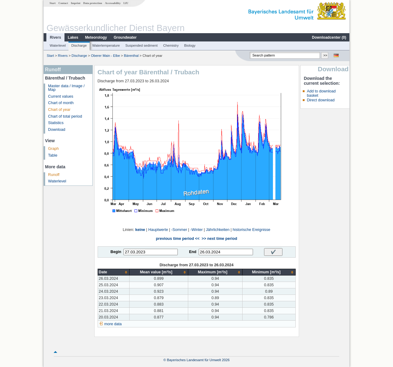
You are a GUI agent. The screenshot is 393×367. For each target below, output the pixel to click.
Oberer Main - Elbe (105, 55)
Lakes (73, 37)
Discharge (79, 45)
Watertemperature (106, 45)
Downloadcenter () (329, 37)
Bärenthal (131, 55)
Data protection (92, 3)
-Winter (196, 230)
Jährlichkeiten (218, 230)
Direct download (320, 100)
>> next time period (219, 238)
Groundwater (125, 37)
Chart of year (59, 109)
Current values (60, 96)
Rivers (55, 37)
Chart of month (61, 103)
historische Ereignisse (251, 230)
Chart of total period (65, 116)
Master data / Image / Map (66, 88)
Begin (116, 252)
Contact (63, 3)
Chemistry (170, 45)
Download (56, 129)
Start (52, 3)
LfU (125, 3)
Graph (53, 148)
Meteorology (96, 37)
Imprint (75, 3)
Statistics (56, 123)
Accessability (113, 3)
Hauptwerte (158, 230)
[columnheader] (113, 272)
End (192, 252)
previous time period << (178, 238)
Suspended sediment (141, 45)
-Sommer (179, 230)
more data (113, 324)
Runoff (54, 175)
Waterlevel (58, 45)
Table (52, 155)
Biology (190, 45)
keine (140, 230)
